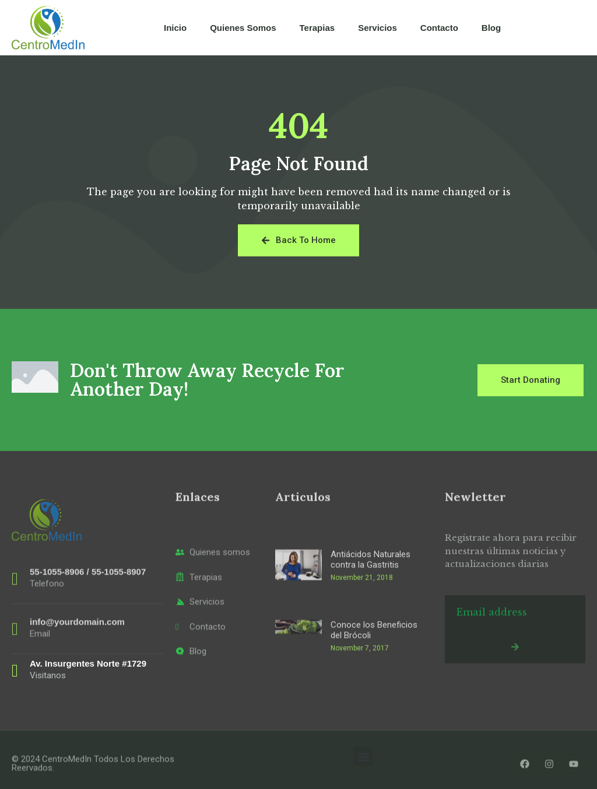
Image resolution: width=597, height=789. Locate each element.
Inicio (175, 28)
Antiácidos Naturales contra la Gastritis (370, 614)
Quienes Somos (243, 28)
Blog (491, 28)
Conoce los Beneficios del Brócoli (374, 685)
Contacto (439, 28)
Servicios (377, 28)
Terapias (317, 28)
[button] (363, 756)
